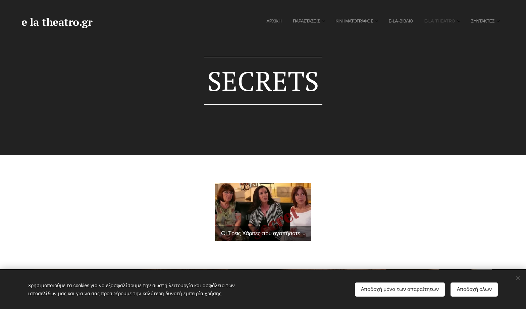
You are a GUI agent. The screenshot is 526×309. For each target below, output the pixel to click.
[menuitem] (424, 21)
